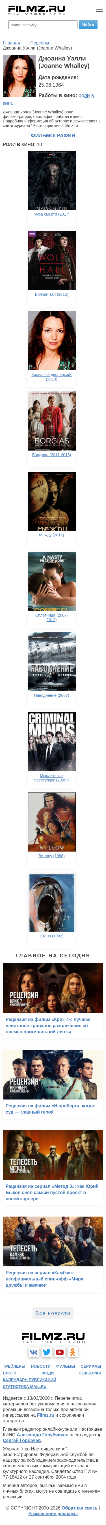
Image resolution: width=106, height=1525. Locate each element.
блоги (9, 1373)
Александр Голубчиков (42, 1434)
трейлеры (14, 1366)
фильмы (65, 1366)
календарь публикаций (29, 1380)
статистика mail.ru (25, 1386)
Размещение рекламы (53, 1513)
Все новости (53, 1313)
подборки (90, 1373)
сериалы (91, 1366)
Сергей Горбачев (22, 1440)
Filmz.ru (45, 1415)
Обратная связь (80, 1508)
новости (41, 1366)
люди (47, 1373)
